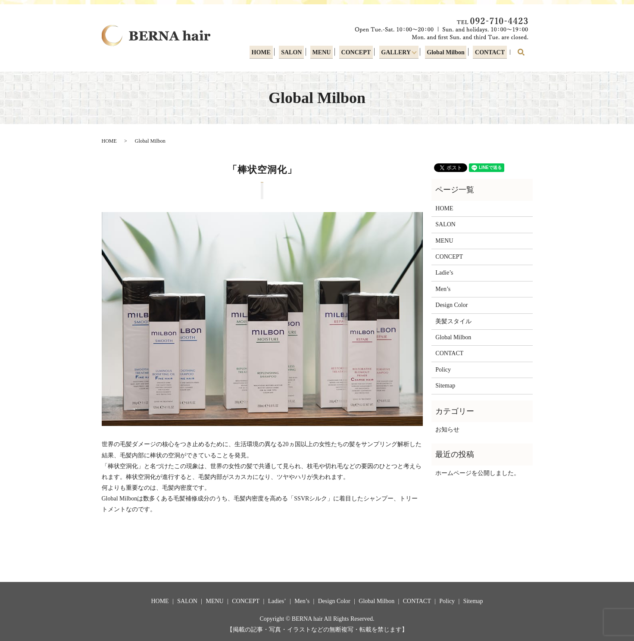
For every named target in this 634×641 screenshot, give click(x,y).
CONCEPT (356, 53)
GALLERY (395, 53)
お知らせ (447, 429)
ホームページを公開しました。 (477, 473)
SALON (293, 53)
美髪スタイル (453, 321)
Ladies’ (277, 601)
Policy (443, 369)
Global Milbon (447, 53)
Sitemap (445, 385)
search (521, 52)
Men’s (442, 289)
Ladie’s (444, 272)
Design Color (451, 305)
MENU (322, 53)
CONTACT (490, 53)
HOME (263, 53)
